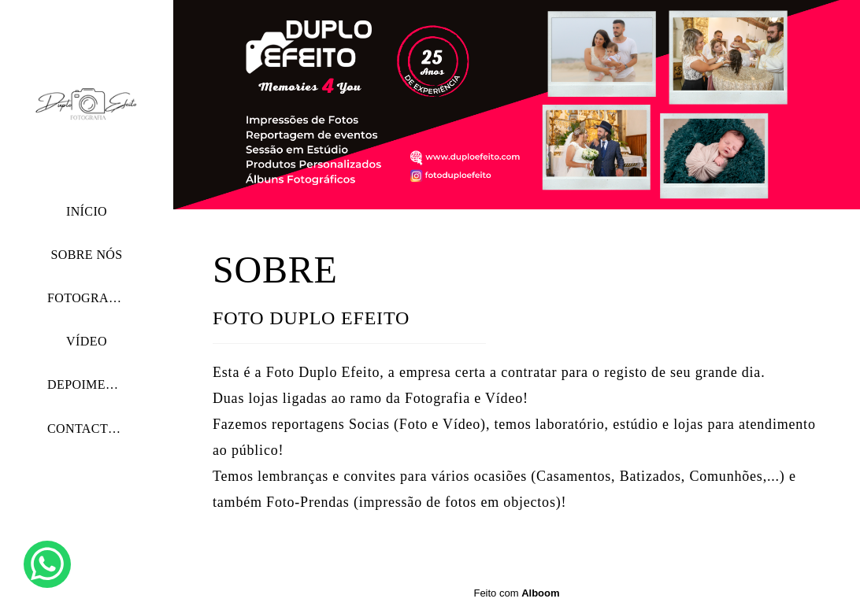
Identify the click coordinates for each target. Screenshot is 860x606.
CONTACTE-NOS (96, 428)
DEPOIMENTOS (93, 384)
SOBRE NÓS (86, 254)
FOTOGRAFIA (88, 298)
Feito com (516, 593)
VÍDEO (86, 341)
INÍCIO (86, 211)
